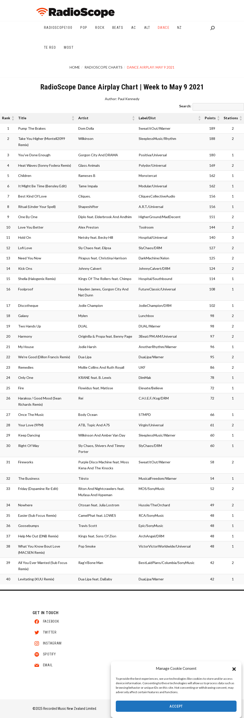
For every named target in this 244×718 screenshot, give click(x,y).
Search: (185, 106)
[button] (234, 668)
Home (75, 67)
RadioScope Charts (103, 67)
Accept (176, 706)
